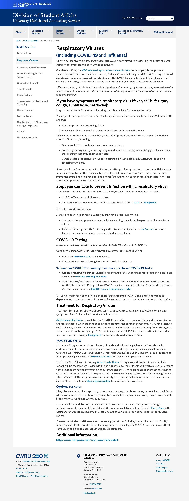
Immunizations (24, 94)
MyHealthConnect (163, 32)
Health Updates (25, 110)
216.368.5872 (95, 484)
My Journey (137, 18)
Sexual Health (24, 89)
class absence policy (98, 380)
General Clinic (24, 53)
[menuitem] (21, 32)
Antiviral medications (69, 320)
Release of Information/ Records (134, 30)
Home (18, 41)
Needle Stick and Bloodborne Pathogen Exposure (32, 124)
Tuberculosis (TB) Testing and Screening (32, 103)
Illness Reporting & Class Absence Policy (30, 75)
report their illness (108, 362)
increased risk (82, 256)
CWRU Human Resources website (110, 289)
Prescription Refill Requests (31, 67)
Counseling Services (42, 30)
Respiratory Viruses (27, 60)
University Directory (164, 471)
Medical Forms (25, 116)
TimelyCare (94, 335)
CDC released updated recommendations (106, 70)
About (22, 32)
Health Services (65, 30)
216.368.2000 (21, 468)
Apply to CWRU (163, 460)
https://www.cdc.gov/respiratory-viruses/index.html (87, 440)
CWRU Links (163, 455)
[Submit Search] (172, 18)
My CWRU (126, 18)
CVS (136, 202)
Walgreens (150, 202)
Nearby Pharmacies (27, 137)
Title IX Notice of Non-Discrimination (32, 476)
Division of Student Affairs (45, 15)
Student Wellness (87, 30)
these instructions (101, 356)
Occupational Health (27, 83)
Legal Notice (21, 472)
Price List (22, 131)
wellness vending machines (91, 276)
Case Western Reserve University (36, 461)
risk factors (147, 229)
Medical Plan (107, 30)
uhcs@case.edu (95, 488)
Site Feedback (89, 493)
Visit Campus (161, 467)
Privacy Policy (34, 472)
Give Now (160, 464)
